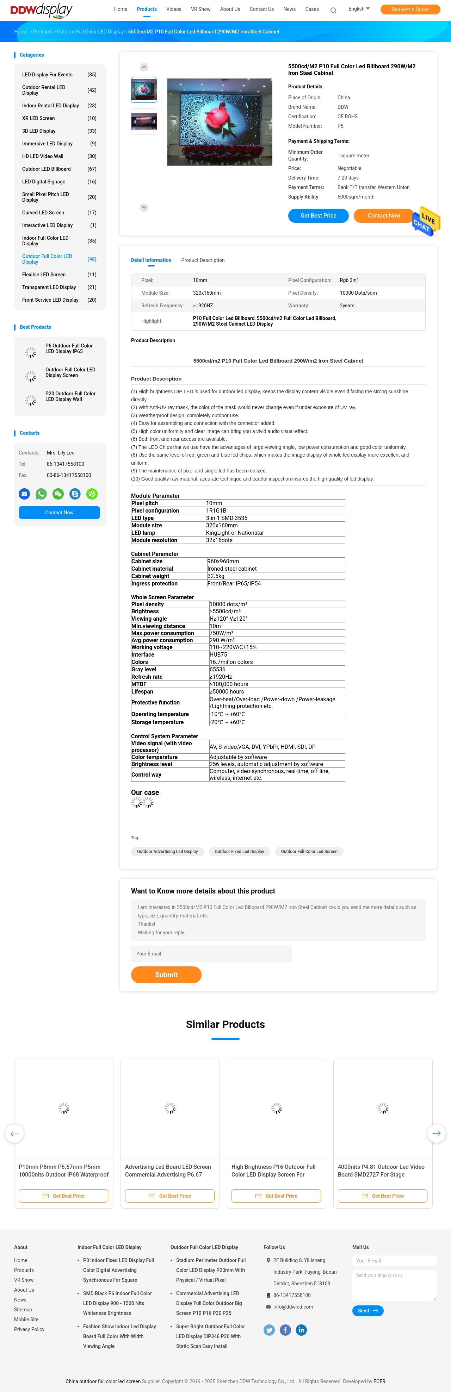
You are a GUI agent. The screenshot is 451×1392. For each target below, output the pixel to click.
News (20, 1300)
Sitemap (23, 1309)
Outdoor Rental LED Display (59, 90)
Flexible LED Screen (59, 274)
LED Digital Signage (59, 181)
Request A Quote (410, 9)
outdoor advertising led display (167, 851)
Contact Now (59, 512)
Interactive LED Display (59, 225)
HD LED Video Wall (59, 156)
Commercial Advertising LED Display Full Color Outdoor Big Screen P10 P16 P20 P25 (209, 1303)
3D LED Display (59, 130)
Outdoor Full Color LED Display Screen (70, 372)
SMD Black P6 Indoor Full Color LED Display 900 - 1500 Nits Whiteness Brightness (117, 1303)
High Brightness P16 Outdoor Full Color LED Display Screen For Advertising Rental (273, 1175)
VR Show (24, 1280)
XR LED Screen (59, 118)
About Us (24, 1290)
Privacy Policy (29, 1329)
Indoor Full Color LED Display (59, 240)
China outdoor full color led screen (103, 1381)
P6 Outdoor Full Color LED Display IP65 (69, 348)
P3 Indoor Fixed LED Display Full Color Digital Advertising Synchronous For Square (118, 1270)
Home (20, 1260)
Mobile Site (26, 1319)
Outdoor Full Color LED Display (59, 259)
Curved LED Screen (59, 212)
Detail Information (151, 260)
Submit (166, 975)
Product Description (202, 260)
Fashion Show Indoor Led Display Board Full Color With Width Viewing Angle (119, 1336)
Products (24, 1270)
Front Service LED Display (59, 299)
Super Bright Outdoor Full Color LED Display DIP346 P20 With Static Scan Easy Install (210, 1336)
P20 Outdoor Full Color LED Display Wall (70, 396)
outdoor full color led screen (309, 851)
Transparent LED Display (59, 287)
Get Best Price (318, 215)
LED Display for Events (59, 74)
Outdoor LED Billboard (59, 169)
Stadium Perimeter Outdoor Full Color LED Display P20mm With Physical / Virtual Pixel (211, 1270)
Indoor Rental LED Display (59, 105)
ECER (379, 1381)
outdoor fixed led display (239, 851)
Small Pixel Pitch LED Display (59, 197)
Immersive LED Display (59, 143)
